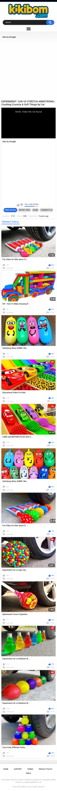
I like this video (18, 205)
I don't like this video (21, 205)
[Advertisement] (28, 69)
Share (35, 210)
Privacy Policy (45, 769)
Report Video (24, 210)
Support (18, 769)
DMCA (28, 773)
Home (5, 769)
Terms (30, 769)
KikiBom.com (26, 787)
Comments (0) (46, 210)
